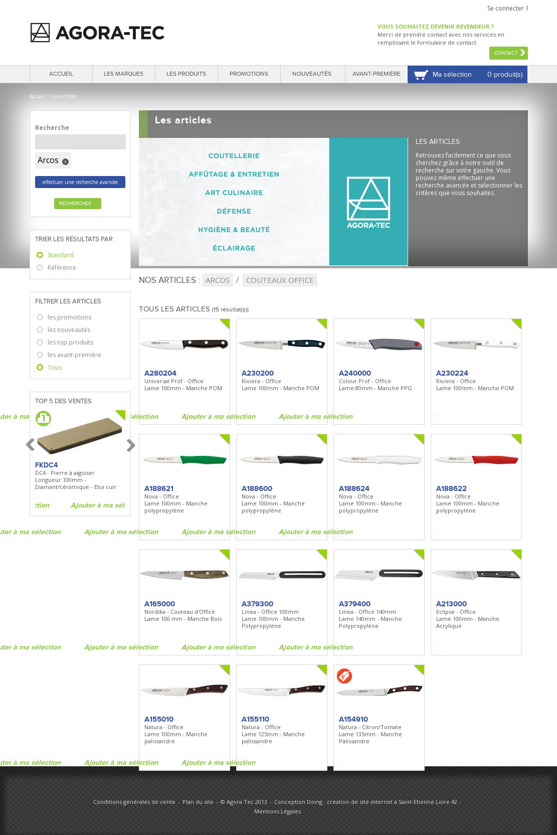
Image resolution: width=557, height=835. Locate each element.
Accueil (61, 74)
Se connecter (505, 8)
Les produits (186, 74)
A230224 (452, 373)
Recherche (52, 127)
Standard (61, 255)
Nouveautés (311, 74)
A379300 (257, 603)
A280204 (160, 373)
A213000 (451, 603)
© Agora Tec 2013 (244, 801)
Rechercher (75, 204)
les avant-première (74, 355)
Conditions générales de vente (134, 801)
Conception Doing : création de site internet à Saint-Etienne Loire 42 (365, 801)
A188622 (451, 488)
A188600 (257, 488)
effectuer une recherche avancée (80, 182)
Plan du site (198, 801)
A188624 (354, 488)
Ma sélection (452, 74)
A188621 (158, 488)
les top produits (70, 342)
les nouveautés (69, 329)
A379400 (354, 603)
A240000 (355, 373)
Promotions (249, 74)
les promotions (69, 317)
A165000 (159, 603)
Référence (62, 267)
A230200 (258, 373)
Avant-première (376, 74)
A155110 (255, 719)
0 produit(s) (504, 74)
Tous (55, 367)
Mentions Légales (277, 811)
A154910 (353, 719)
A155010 (158, 719)
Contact (506, 53)
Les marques (123, 74)
